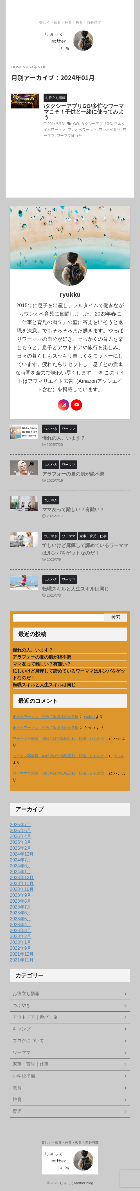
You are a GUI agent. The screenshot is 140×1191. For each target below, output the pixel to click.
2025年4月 (20, 836)
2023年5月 (20, 918)
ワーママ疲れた (69, 135)
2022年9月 (20, 948)
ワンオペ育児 (110, 130)
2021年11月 (22, 960)
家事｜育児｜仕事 (31, 1064)
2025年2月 (20, 848)
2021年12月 (22, 954)
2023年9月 (20, 895)
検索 (115, 617)
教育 (17, 1087)
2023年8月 (20, 901)
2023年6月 (20, 912)
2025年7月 (20, 824)
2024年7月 (20, 860)
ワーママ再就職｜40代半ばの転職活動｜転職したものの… (60, 738)
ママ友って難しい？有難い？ (73, 509)
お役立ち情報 (26, 993)
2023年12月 (22, 877)
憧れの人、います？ (63, 438)
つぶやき (22, 1005)
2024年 (31, 67)
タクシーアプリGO (96, 124)
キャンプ (22, 1029)
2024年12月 (22, 854)
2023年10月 (22, 889)
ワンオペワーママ (82, 130)
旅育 (17, 1099)
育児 (17, 1111)
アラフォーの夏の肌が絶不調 (73, 474)
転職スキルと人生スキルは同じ (75, 589)
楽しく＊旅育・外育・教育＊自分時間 (70, 1142)
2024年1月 (20, 871)
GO (76, 124)
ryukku (89, 717)
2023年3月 (20, 930)
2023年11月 (22, 883)
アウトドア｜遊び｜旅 (35, 1017)
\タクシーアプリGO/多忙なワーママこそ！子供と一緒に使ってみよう (84, 111)
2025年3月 (20, 842)
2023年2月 (20, 936)
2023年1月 (20, 942)
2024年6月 (20, 865)
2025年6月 (20, 830)
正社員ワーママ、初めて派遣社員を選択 (45, 717)
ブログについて (28, 1040)
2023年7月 (20, 907)
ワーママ (22, 1052)
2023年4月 (20, 924)
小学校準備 (24, 1076)
